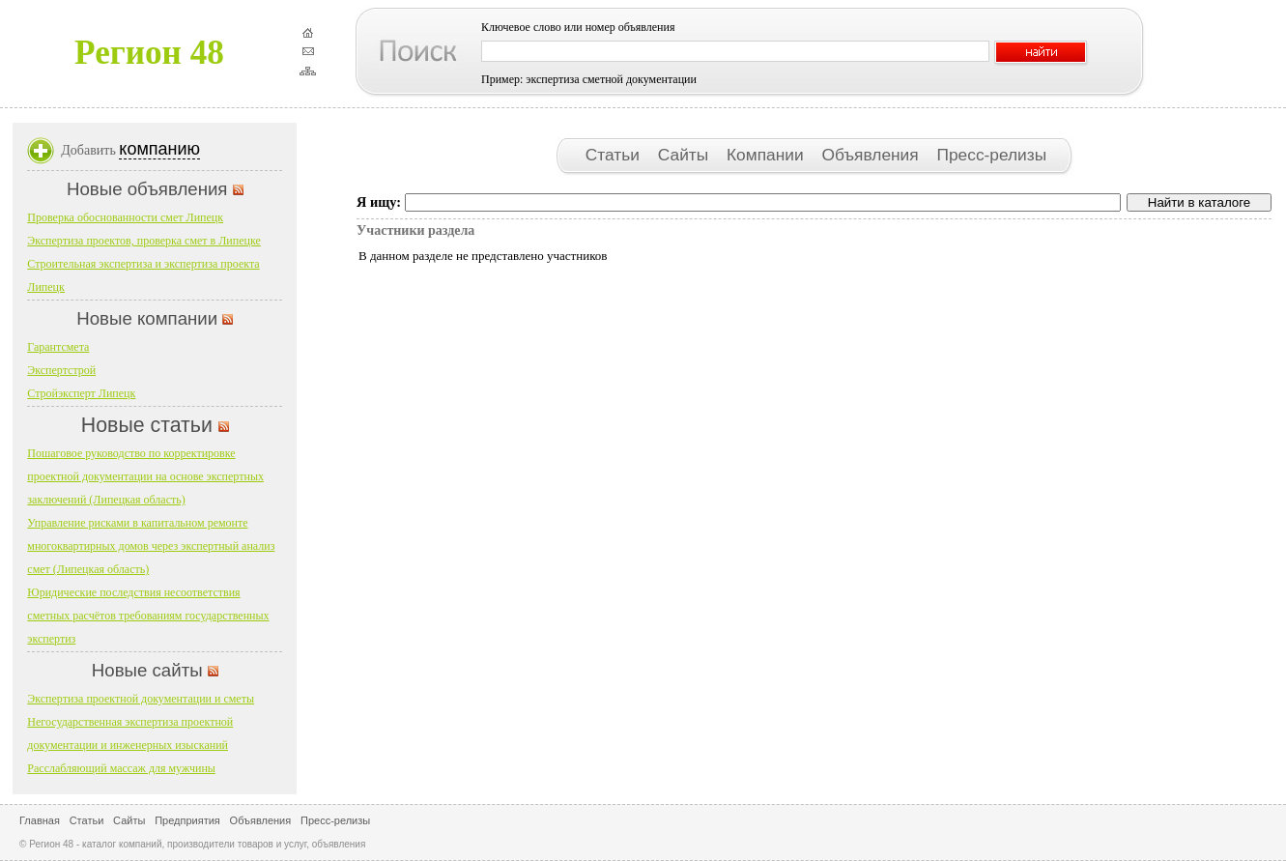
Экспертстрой (61, 370)
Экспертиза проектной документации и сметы (140, 698)
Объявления (872, 154)
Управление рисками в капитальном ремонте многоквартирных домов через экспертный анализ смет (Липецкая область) (150, 546)
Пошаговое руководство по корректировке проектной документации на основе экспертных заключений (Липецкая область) (145, 476)
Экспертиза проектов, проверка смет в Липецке (143, 240)
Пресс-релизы (991, 154)
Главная (39, 820)
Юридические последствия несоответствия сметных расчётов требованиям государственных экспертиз (148, 616)
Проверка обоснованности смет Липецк (125, 217)
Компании (767, 154)
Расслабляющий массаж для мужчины (121, 768)
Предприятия (187, 820)
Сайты (685, 154)
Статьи (615, 154)
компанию (159, 148)
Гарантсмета (58, 347)
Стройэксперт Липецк (81, 393)
